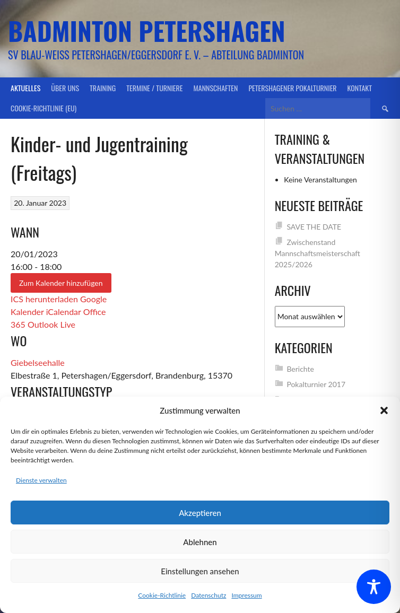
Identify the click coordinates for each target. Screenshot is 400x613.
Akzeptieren (200, 513)
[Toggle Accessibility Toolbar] (373, 586)
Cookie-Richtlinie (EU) (43, 107)
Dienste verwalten (41, 480)
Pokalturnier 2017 (315, 384)
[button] (384, 410)
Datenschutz (208, 595)
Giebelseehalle (38, 362)
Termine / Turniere (154, 87)
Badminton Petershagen (146, 30)
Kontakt (359, 87)
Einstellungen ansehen (200, 571)
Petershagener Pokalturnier (292, 87)
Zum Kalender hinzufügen (61, 282)
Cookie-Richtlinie (162, 595)
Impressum (246, 595)
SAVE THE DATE (313, 226)
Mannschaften (216, 87)
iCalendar (63, 311)
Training (103, 87)
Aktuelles (25, 87)
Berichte (300, 368)
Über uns (65, 87)
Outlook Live (51, 324)
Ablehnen (199, 542)
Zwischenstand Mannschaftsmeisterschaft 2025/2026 (317, 253)
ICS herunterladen (44, 299)
